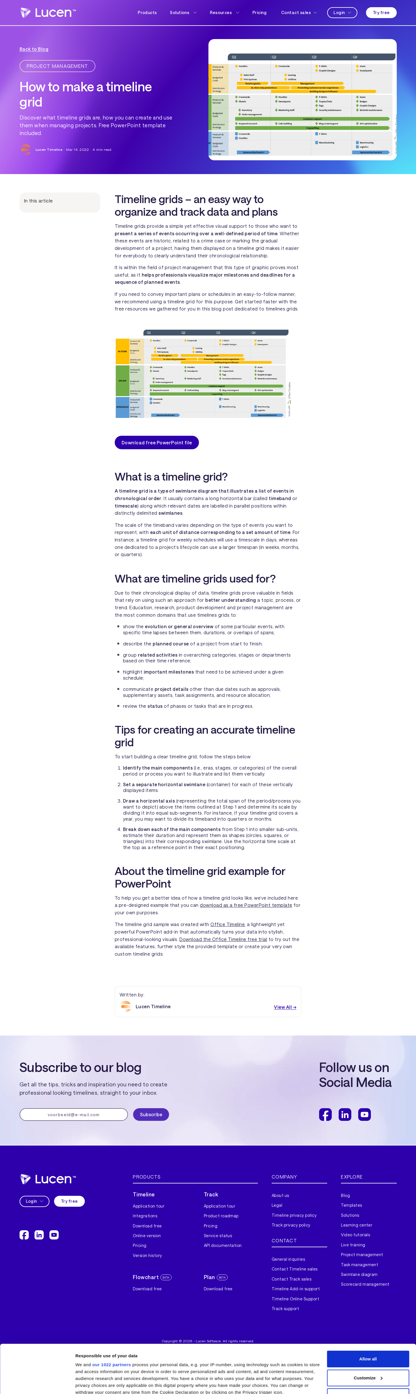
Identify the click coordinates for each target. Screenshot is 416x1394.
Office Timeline (227, 924)
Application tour (148, 1206)
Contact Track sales (291, 1279)
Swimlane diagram (359, 1274)
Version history (147, 1255)
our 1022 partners (111, 1319)
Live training (353, 1244)
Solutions (350, 1215)
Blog (345, 1195)
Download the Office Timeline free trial (223, 939)
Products (147, 12)
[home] (48, 13)
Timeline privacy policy (294, 1215)
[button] (183, 12)
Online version (147, 1235)
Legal (277, 1205)
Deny (368, 1351)
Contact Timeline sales (295, 1268)
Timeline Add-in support (296, 1288)
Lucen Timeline (49, 149)
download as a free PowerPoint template (246, 905)
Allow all (368, 1313)
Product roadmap (221, 1215)
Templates (351, 1205)
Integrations (145, 1215)
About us (280, 1195)
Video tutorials (355, 1234)
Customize (368, 1332)
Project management (362, 1254)
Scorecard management (365, 1284)
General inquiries (288, 1259)
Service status (218, 1235)
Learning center (356, 1225)
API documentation (223, 1245)
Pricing (259, 12)
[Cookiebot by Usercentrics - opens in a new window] (37, 1382)
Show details (88, 1382)
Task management (359, 1264)
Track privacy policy (291, 1225)
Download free (147, 1225)
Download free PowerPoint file (157, 442)
